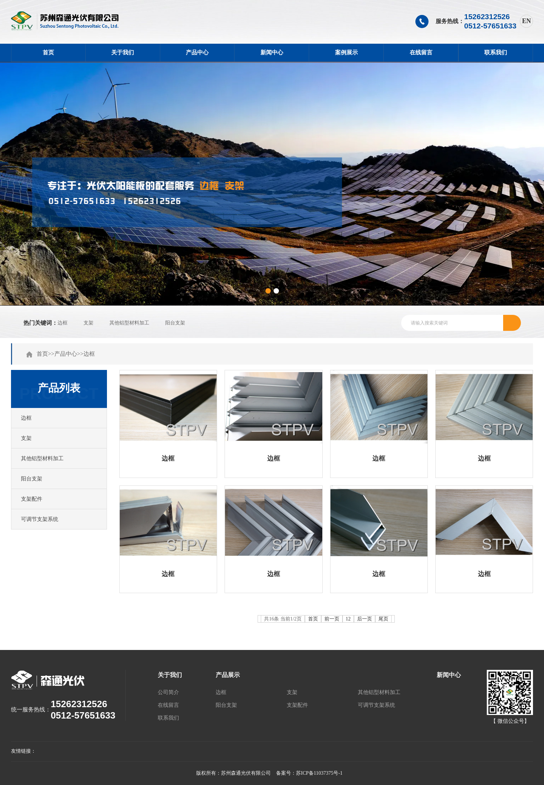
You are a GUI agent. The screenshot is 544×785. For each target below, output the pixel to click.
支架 (88, 323)
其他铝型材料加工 (129, 323)
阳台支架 (175, 323)
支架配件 (31, 499)
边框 (63, 323)
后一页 (364, 619)
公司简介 (168, 692)
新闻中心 (271, 52)
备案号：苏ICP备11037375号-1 (309, 773)
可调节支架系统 (39, 519)
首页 (48, 52)
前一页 (331, 619)
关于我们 (122, 52)
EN (526, 21)
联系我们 (495, 52)
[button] (268, 291)
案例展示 (346, 52)
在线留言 (421, 52)
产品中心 (197, 52)
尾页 (383, 619)
